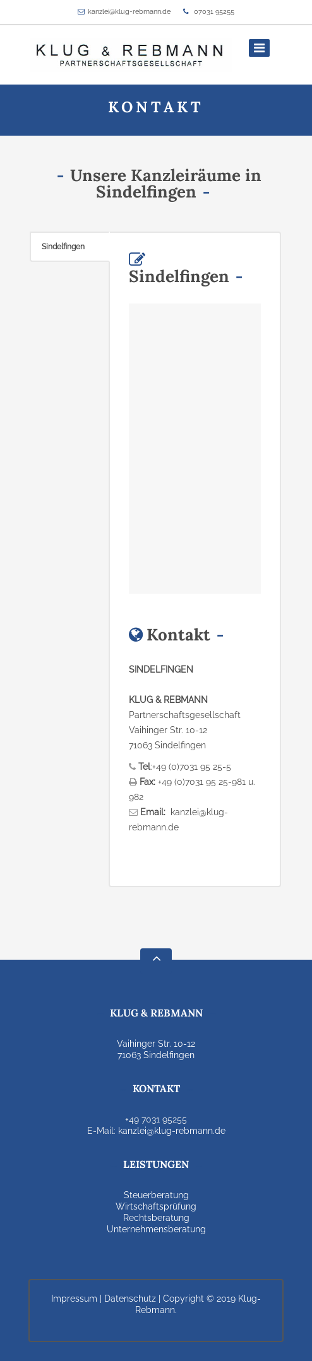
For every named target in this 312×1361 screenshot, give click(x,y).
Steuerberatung (156, 1195)
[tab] (70, 247)
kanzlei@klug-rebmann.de (129, 12)
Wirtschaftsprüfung (156, 1206)
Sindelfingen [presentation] (63, 246)
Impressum (74, 1298)
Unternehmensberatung (156, 1229)
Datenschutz (130, 1298)
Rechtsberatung (156, 1218)
